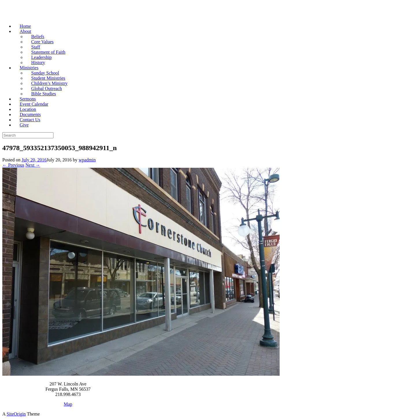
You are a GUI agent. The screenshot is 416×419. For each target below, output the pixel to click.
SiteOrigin (16, 413)
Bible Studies (43, 93)
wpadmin (87, 159)
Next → (32, 165)
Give (24, 124)
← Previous (13, 165)
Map (68, 404)
